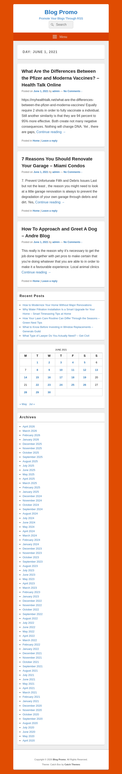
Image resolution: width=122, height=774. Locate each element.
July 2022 (28, 622)
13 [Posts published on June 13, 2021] (96, 369)
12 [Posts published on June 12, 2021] (84, 369)
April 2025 (29, 478)
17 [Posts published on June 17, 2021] (61, 377)
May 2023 (28, 579)
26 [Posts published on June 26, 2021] (84, 384)
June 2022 (29, 627)
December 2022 (32, 600)
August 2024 (30, 513)
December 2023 (32, 548)
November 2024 (32, 500)
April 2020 (29, 740)
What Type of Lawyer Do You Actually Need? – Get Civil (56, 335)
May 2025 (28, 474)
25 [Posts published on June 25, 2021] (72, 384)
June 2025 (29, 470)
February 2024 (31, 539)
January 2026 (31, 439)
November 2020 (32, 710)
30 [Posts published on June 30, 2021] (49, 392)
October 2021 (31, 662)
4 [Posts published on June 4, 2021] (72, 362)
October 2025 (31, 452)
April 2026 (29, 426)
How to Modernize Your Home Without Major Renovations (57, 305)
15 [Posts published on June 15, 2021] (37, 377)
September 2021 (33, 666)
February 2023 (31, 592)
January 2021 (31, 701)
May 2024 (28, 526)
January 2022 (31, 648)
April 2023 (29, 583)
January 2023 (31, 596)
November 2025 (32, 448)
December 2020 (32, 705)
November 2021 (32, 657)
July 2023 (28, 570)
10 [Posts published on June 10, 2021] (61, 369)
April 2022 (29, 635)
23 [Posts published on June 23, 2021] (49, 384)
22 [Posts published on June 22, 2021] (37, 384)
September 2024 (33, 509)
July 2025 (28, 465)
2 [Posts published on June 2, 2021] (49, 362)
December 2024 (32, 496)
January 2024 (31, 544)
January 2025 (31, 491)
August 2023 (30, 566)
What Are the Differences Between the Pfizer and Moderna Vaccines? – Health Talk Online (60, 78)
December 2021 (32, 653)
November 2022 (32, 605)
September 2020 (33, 718)
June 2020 (29, 731)
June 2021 (29, 679)
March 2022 (30, 640)
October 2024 (31, 504)
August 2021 (30, 670)
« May (23, 404)
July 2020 (28, 727)
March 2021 (30, 692)
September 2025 (33, 457)
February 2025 (31, 487)
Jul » (32, 404)
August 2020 (30, 723)
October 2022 (31, 609)
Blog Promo (61, 12)
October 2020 (31, 714)
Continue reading (51, 132)
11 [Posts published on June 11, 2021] (72, 369)
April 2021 (29, 688)
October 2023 (31, 557)
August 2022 (30, 618)
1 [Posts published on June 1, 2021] (37, 362)
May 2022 (28, 631)
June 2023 (29, 574)
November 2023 (32, 552)
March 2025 (30, 483)
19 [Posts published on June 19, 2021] (84, 377)
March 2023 (30, 587)
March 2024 (30, 535)
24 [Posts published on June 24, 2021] (61, 384)
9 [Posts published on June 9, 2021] (49, 369)
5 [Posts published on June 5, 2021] (84, 362)
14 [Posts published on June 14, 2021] (25, 377)
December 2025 (32, 443)
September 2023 (33, 561)
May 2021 (28, 683)
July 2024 (28, 518)
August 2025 (30, 461)
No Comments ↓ (72, 91)
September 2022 (33, 614)
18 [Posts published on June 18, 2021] (72, 377)
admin (56, 91)
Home (36, 140)
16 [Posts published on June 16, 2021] (49, 377)
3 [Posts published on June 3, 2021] (61, 362)
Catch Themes (72, 764)
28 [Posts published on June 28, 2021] (25, 392)
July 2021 (28, 675)
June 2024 (29, 522)
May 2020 (28, 736)
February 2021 (31, 696)
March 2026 (30, 430)
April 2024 (29, 531)
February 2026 (31, 435)
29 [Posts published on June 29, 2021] (37, 392)
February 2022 (31, 644)
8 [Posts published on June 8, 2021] (37, 369)
